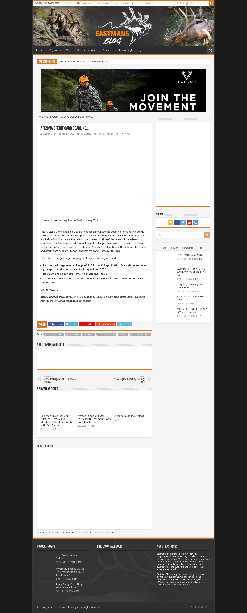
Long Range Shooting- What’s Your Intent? (69, 586)
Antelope (87, 3)
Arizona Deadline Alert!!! (129, 415)
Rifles (115, 3)
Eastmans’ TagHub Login (129, 50)
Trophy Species (102, 3)
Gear (139, 3)
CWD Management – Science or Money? (61, 379)
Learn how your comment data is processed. (98, 532)
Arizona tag (73, 334)
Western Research (141, 334)
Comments (187, 248)
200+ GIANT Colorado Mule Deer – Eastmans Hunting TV (85, 61)
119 (199, 316)
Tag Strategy (52, 116)
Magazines (55, 50)
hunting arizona (106, 334)
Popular (174, 248)
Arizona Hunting (53, 334)
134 (196, 304)
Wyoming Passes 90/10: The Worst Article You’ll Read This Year (191, 271)
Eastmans (88, 334)
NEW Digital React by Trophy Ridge (127, 379)
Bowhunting (127, 3)
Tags (199, 248)
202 (198, 291)
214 (196, 279)
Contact (107, 50)
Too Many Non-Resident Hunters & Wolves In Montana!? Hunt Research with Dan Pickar (56, 420)
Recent (162, 248)
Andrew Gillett (49, 134)
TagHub (123, 334)
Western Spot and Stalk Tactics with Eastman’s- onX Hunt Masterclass (94, 419)
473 (200, 259)
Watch (69, 50)
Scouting (149, 3)
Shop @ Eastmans (87, 50)
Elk (78, 3)
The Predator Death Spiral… (191, 255)
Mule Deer (69, 3)
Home (39, 50)
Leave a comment (105, 134)
